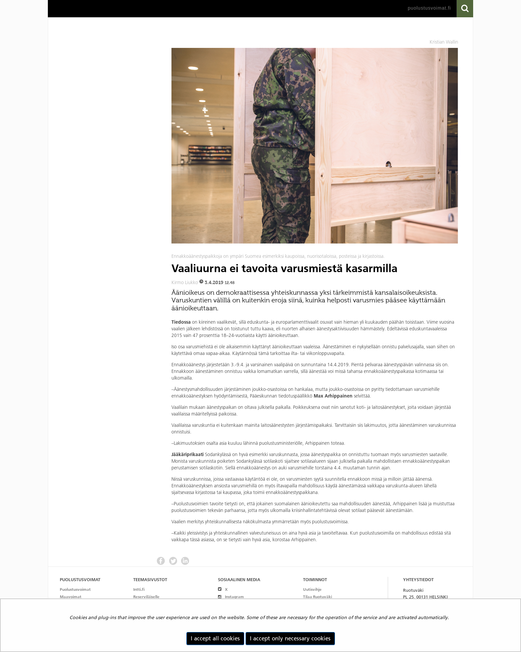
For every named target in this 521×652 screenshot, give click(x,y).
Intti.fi (139, 589)
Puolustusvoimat (75, 589)
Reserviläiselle (146, 596)
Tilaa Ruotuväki (317, 596)
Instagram (231, 596)
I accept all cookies (215, 638)
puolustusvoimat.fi (429, 8)
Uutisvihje (312, 589)
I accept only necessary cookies (290, 638)
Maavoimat (70, 596)
